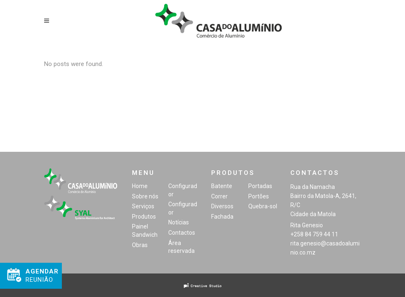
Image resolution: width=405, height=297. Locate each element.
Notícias (178, 222)
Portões (258, 196)
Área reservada (181, 247)
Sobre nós (145, 196)
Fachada (222, 216)
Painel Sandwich (145, 230)
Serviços (143, 206)
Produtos (144, 216)
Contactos (181, 232)
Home (140, 186)
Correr (219, 196)
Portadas (260, 186)
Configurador (182, 190)
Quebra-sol (262, 206)
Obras (140, 245)
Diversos (222, 206)
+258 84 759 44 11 (314, 234)
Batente (221, 186)
